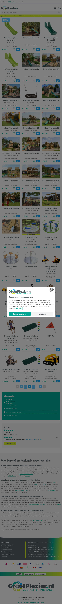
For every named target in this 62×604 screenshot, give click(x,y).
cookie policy (18, 308)
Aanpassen (42, 314)
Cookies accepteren (19, 314)
